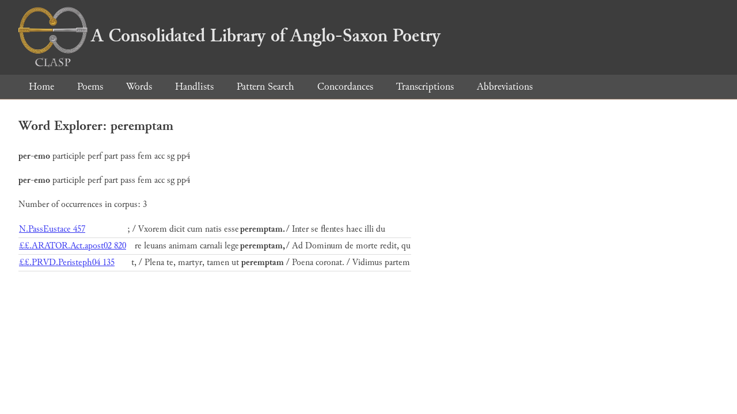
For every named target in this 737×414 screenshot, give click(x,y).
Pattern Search (265, 86)
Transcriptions (425, 86)
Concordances (345, 86)
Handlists (194, 86)
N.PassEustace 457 (52, 229)
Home (41, 86)
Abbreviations (505, 86)
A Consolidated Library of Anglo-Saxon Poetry (229, 35)
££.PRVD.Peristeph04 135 (67, 262)
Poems (90, 86)
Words (139, 86)
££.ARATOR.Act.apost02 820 (72, 245)
